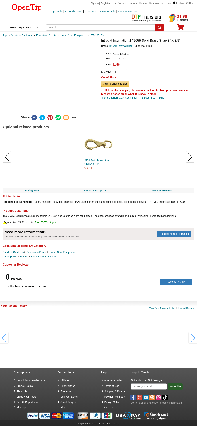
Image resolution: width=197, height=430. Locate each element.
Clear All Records (185, 308)
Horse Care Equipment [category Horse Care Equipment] (62, 252)
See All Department (20, 27)
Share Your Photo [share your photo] (27, 396)
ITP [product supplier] (155, 45)
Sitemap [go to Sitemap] (21, 407)
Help (168, 3)
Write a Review (176, 281)
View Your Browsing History (162, 308)
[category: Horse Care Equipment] (73, 35)
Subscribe (175, 386)
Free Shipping (73, 11)
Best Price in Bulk (153, 97)
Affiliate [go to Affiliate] (64, 380)
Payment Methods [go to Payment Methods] (114, 396)
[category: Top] (5, 35)
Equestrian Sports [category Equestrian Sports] (36, 252)
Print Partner (67, 385)
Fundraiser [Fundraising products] (66, 391)
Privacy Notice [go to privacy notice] (25, 385)
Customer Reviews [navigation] (161, 190)
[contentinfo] (27, 7)
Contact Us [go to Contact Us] (110, 407)
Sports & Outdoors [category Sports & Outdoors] (13, 252)
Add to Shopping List (115, 83)
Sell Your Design (69, 396)
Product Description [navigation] (95, 190)
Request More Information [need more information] (174, 233)
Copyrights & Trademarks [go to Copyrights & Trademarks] (31, 380)
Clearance (91, 11)
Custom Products (128, 11)
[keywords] (100, 27)
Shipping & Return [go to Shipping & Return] (114, 391)
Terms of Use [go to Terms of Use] (111, 385)
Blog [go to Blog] (62, 407)
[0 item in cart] (180, 28)
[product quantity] (120, 72)
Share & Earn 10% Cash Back (119, 97)
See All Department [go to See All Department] (28, 402)
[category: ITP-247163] (97, 35)
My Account (121, 3)
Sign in (95, 3)
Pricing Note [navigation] (32, 190)
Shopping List (156, 3)
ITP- (149, 201)
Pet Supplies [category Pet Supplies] (10, 256)
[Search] (159, 27)
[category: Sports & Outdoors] (21, 35)
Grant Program (68, 402)
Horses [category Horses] (24, 256)
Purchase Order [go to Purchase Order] (113, 380)
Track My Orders (138, 3)
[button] (183, 3)
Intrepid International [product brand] (120, 45)
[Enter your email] (149, 386)
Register (105, 3)
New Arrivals (107, 11)
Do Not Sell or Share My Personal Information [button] (156, 402)
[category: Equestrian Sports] (46, 35)
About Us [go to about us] (22, 391)
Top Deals (56, 11)
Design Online (112, 402)
